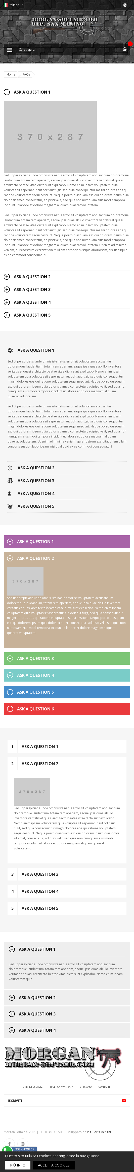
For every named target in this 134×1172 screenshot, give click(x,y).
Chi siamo (86, 1086)
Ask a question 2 (32, 276)
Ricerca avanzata (61, 1086)
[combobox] (67, 49)
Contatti (104, 1086)
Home (11, 74)
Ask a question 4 (32, 302)
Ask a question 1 (32, 92)
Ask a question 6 (35, 709)
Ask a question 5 (32, 315)
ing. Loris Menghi (99, 1132)
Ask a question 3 (32, 289)
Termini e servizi (32, 1086)
